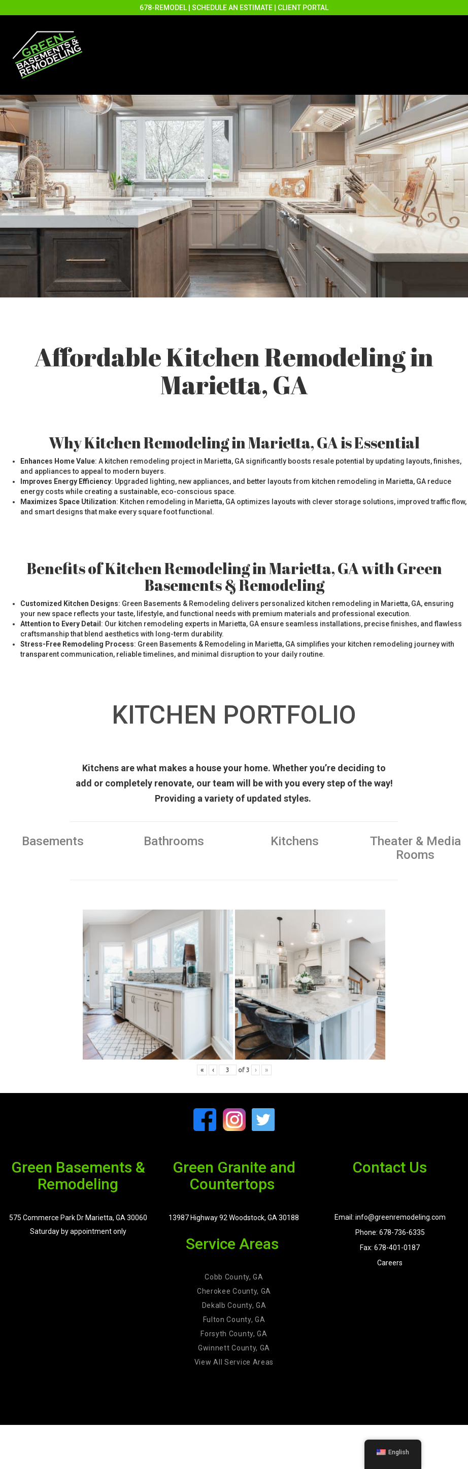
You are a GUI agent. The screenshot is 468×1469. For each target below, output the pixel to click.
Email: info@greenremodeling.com (390, 1217)
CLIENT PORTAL (303, 8)
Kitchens (295, 841)
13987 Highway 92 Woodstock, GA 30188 (234, 1218)
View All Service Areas (234, 1362)
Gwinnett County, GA (234, 1348)
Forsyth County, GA (234, 1334)
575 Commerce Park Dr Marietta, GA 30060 (78, 1218)
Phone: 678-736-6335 (390, 1232)
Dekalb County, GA (234, 1305)
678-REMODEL (163, 8)
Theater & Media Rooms (415, 847)
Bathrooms (174, 841)
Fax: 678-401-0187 (390, 1248)
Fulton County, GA (234, 1319)
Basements (53, 841)
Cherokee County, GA (234, 1291)
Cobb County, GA (234, 1277)
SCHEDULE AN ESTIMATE (232, 8)
